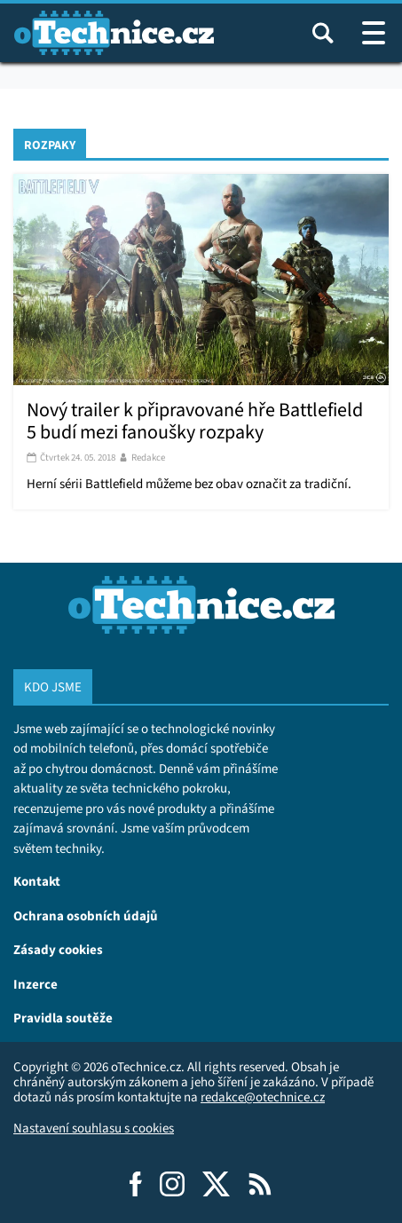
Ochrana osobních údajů (85, 915)
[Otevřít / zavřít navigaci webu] (373, 33)
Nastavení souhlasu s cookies (93, 1128)
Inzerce (35, 983)
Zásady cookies (58, 949)
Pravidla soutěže (63, 1017)
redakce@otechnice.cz (263, 1097)
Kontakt (36, 880)
